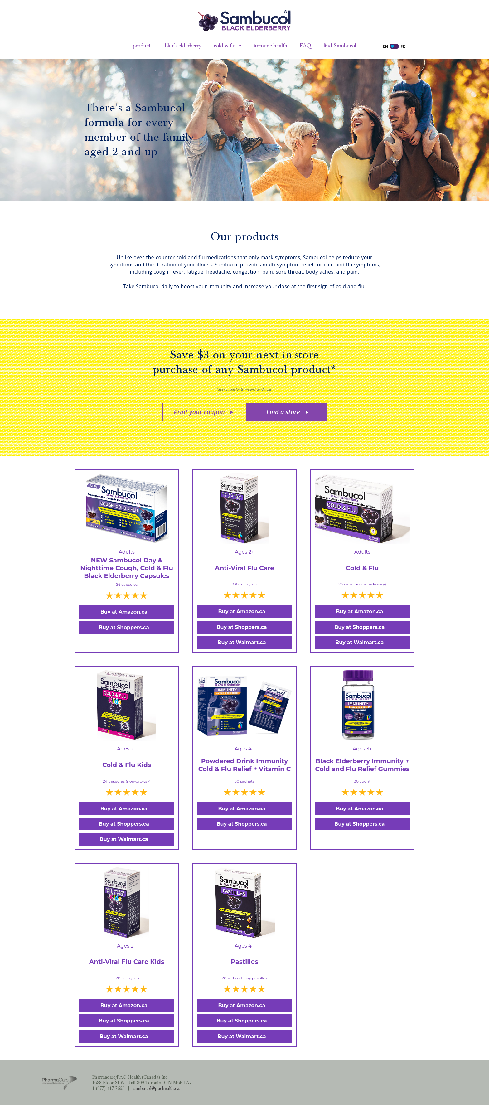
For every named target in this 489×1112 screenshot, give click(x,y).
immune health (270, 45)
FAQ (305, 45)
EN (385, 46)
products (143, 45)
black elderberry (183, 45)
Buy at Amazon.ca (124, 612)
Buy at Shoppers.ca (124, 627)
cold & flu (224, 45)
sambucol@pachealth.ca (156, 1088)
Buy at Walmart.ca (241, 642)
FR (402, 46)
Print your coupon (199, 412)
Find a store (283, 412)
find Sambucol (340, 45)
